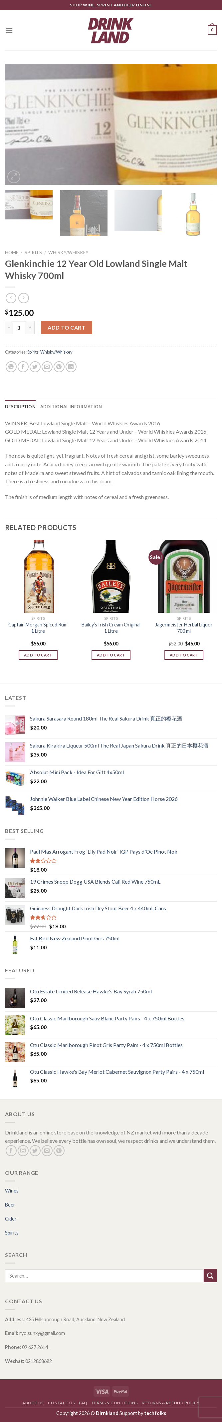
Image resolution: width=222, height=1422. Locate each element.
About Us (33, 1402)
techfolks (155, 1413)
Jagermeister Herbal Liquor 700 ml (184, 628)
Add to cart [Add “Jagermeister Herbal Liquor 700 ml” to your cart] (184, 655)
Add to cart (66, 327)
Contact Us (61, 1402)
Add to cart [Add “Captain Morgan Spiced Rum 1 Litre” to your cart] (38, 655)
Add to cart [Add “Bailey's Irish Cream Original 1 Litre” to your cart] (111, 655)
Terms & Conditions (114, 1402)
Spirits (33, 252)
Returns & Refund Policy (171, 1402)
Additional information (71, 406)
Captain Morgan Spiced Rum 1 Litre (38, 628)
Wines (12, 1191)
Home (11, 252)
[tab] (20, 406)
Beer (10, 1205)
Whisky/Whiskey (68, 252)
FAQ (83, 1402)
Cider (11, 1219)
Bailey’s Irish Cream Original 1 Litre (111, 628)
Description (20, 406)
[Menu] (9, 30)
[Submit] (210, 1275)
